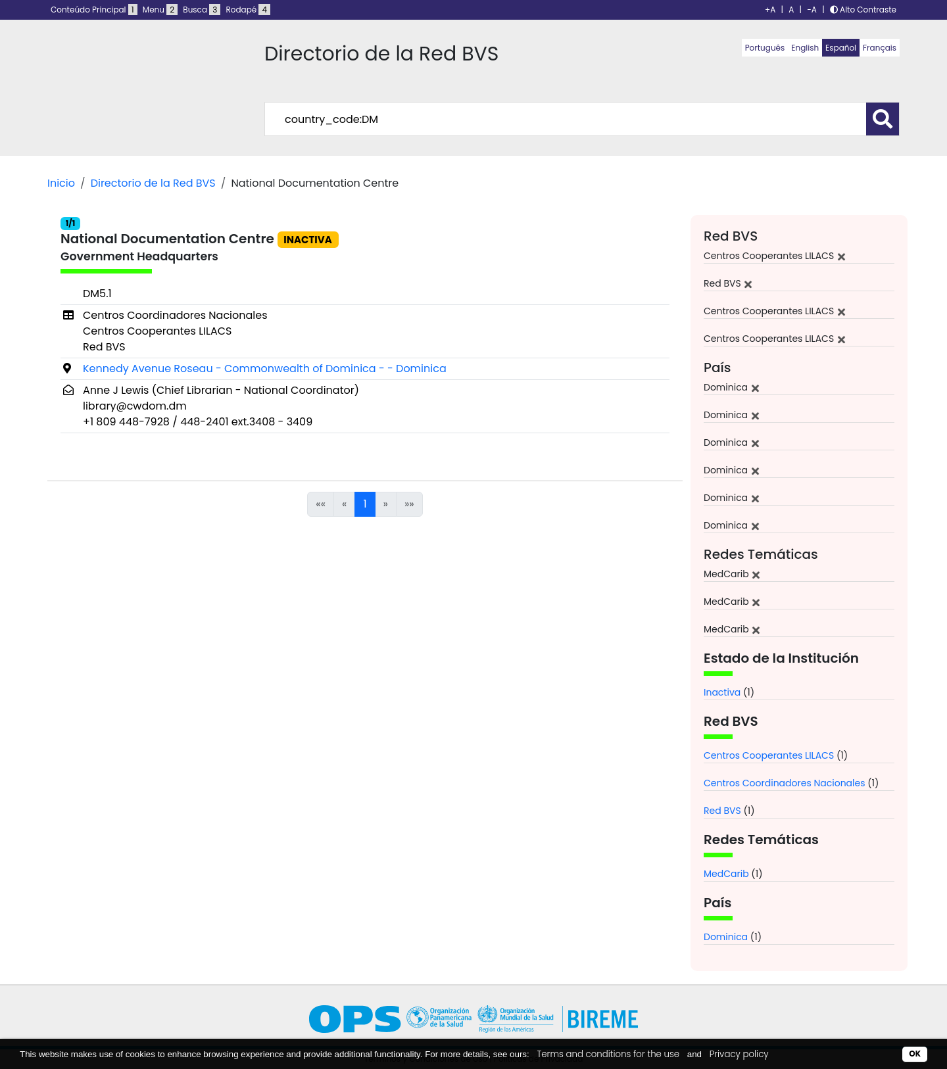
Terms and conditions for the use (608, 1054)
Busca (201, 9)
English (805, 47)
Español (840, 47)
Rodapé (248, 9)
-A (812, 9)
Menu (160, 9)
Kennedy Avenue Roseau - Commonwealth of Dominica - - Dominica (265, 368)
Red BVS (722, 810)
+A (770, 9)
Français (879, 47)
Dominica (726, 936)
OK (915, 1053)
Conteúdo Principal (94, 9)
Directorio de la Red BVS (153, 183)
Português (765, 47)
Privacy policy (739, 1054)
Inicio (61, 183)
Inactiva (722, 692)
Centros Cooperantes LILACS (769, 755)
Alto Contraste (863, 9)
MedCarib (726, 873)
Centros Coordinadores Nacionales (784, 783)
